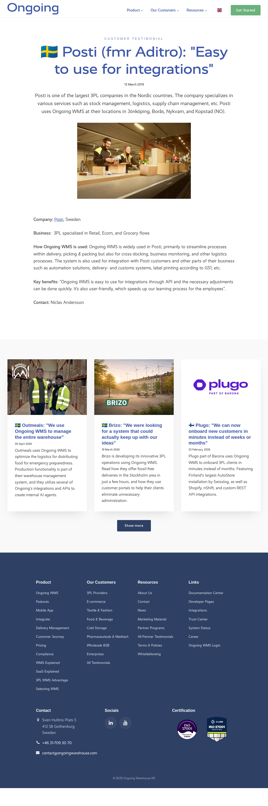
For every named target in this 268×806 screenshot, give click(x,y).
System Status (199, 628)
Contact (144, 601)
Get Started (245, 8)
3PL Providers (97, 593)
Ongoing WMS (47, 593)
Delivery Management (52, 628)
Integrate (43, 619)
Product (133, 8)
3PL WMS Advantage (52, 681)
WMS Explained (48, 663)
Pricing (41, 645)
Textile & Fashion (100, 610)
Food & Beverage (100, 619)
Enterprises (95, 654)
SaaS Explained (47, 672)
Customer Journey (50, 637)
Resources (196, 8)
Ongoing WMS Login (205, 645)
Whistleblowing (149, 654)
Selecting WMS (47, 689)
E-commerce (96, 601)
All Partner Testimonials (155, 637)
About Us (145, 593)
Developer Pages (201, 601)
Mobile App (44, 610)
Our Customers (164, 8)
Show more (133, 525)
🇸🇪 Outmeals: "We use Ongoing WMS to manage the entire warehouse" (43, 431)
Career (194, 637)
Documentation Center (206, 593)
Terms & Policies (150, 645)
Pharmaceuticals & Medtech (108, 637)
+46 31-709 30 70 (57, 743)
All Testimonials (98, 663)
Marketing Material (152, 619)
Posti (59, 219)
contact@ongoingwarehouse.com (70, 753)
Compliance (45, 654)
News (142, 610)
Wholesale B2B (98, 645)
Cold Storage (97, 628)
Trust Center (198, 619)
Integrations (198, 610)
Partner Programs (151, 628)
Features (42, 601)
